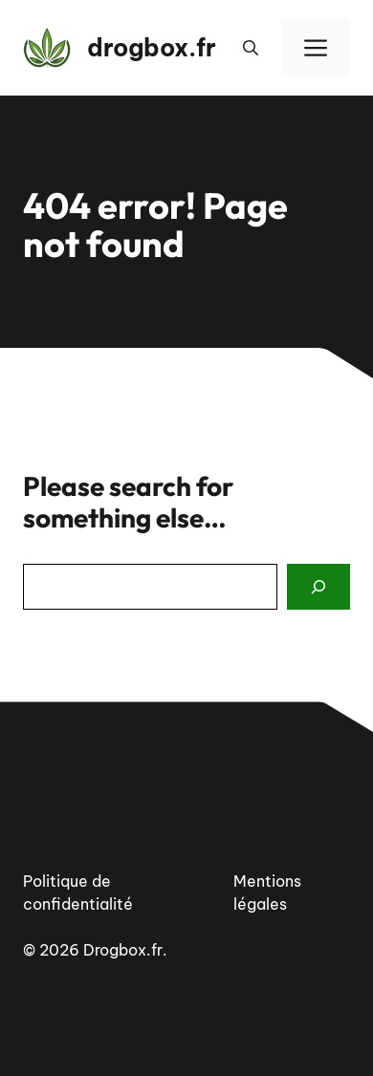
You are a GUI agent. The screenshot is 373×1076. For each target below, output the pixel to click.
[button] (250, 47)
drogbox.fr (151, 47)
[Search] (318, 587)
